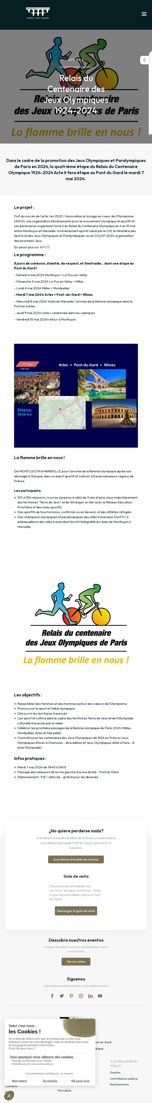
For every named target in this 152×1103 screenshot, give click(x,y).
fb (52, 995)
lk (90, 995)
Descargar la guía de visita (76, 911)
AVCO (45, 247)
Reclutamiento (119, 1084)
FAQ (8, 1092)
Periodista (64, 1090)
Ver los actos (76, 962)
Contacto (11, 1086)
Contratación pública (123, 1078)
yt (100, 995)
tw (61, 995)
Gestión (115, 1072)
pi (71, 995)
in (80, 995)
